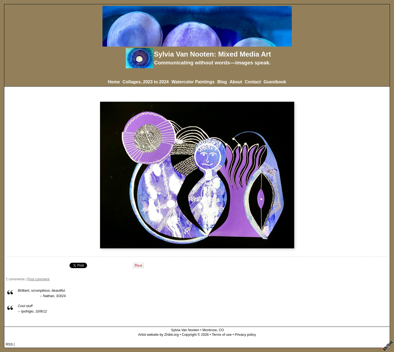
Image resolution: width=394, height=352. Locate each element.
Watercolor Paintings (192, 82)
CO (221, 330)
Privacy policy (245, 335)
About (236, 82)
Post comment (38, 279)
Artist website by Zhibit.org (158, 335)
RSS (9, 344)
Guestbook (275, 82)
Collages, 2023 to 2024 (145, 82)
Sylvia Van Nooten (185, 330)
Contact (253, 82)
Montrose (209, 330)
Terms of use (221, 335)
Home (114, 82)
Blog (222, 82)
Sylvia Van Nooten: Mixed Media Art (212, 54)
